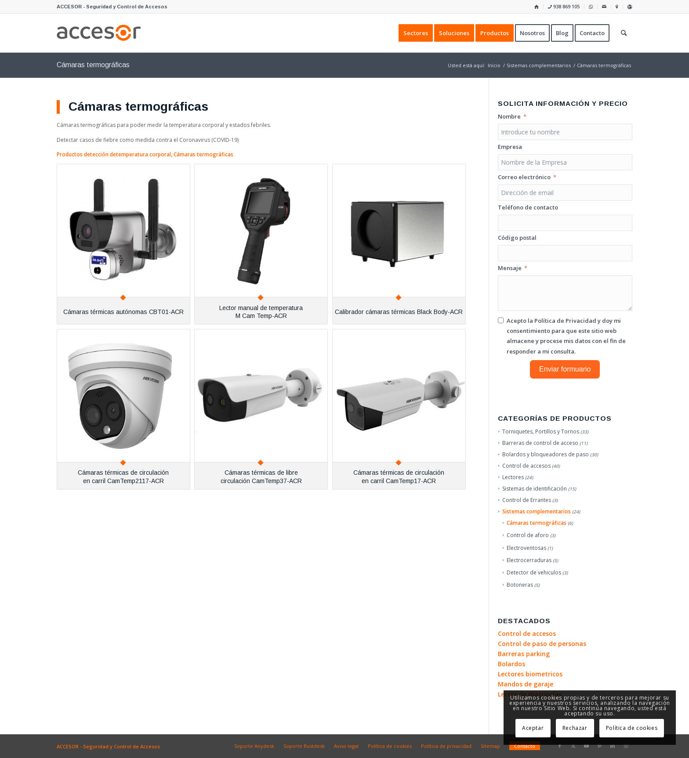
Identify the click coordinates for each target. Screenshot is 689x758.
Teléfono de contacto (528, 207)
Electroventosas (526, 548)
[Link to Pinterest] (599, 745)
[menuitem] (537, 6)
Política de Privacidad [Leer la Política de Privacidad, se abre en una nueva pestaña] (565, 321)
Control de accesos (526, 465)
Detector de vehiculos (534, 572)
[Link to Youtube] (586, 745)
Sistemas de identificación (534, 488)
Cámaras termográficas (536, 523)
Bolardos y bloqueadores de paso (545, 454)
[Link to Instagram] (625, 745)
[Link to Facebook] (559, 745)
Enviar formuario (565, 369)
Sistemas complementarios (536, 511)
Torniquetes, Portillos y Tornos (540, 431)
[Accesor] (99, 33)
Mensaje (510, 268)
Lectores (513, 477)
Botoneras (520, 584)
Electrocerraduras (529, 560)
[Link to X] (573, 745)
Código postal (517, 238)
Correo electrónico (524, 177)
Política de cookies (631, 728)
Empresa (510, 147)
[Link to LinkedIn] (612, 745)
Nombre (509, 116)
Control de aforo (528, 535)
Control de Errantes (526, 500)
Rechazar (574, 728)
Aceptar (533, 728)
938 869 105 (564, 6)
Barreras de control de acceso (540, 443)
